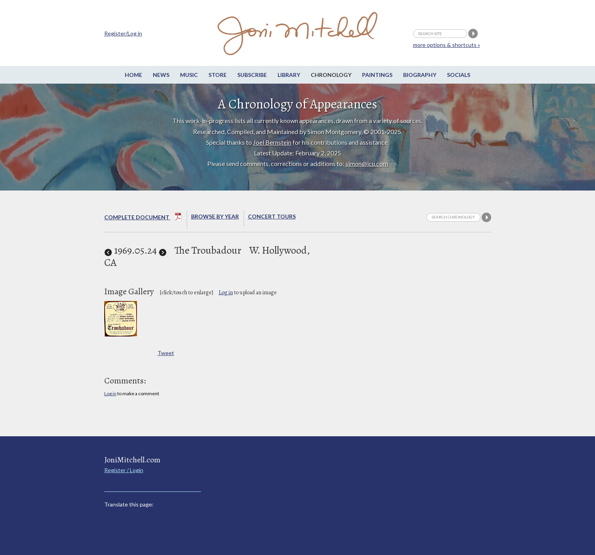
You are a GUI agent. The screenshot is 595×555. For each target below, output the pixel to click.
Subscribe (252, 74)
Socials (458, 74)
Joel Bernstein (272, 142)
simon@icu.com (366, 163)
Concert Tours (272, 216)
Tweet (166, 352)
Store (217, 74)
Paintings (377, 74)
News (161, 74)
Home (133, 74)
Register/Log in (123, 33)
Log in (226, 292)
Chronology (331, 74)
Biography (419, 74)
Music (189, 74)
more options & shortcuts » (446, 44)
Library (289, 74)
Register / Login (123, 470)
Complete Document (143, 218)
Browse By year (215, 216)
